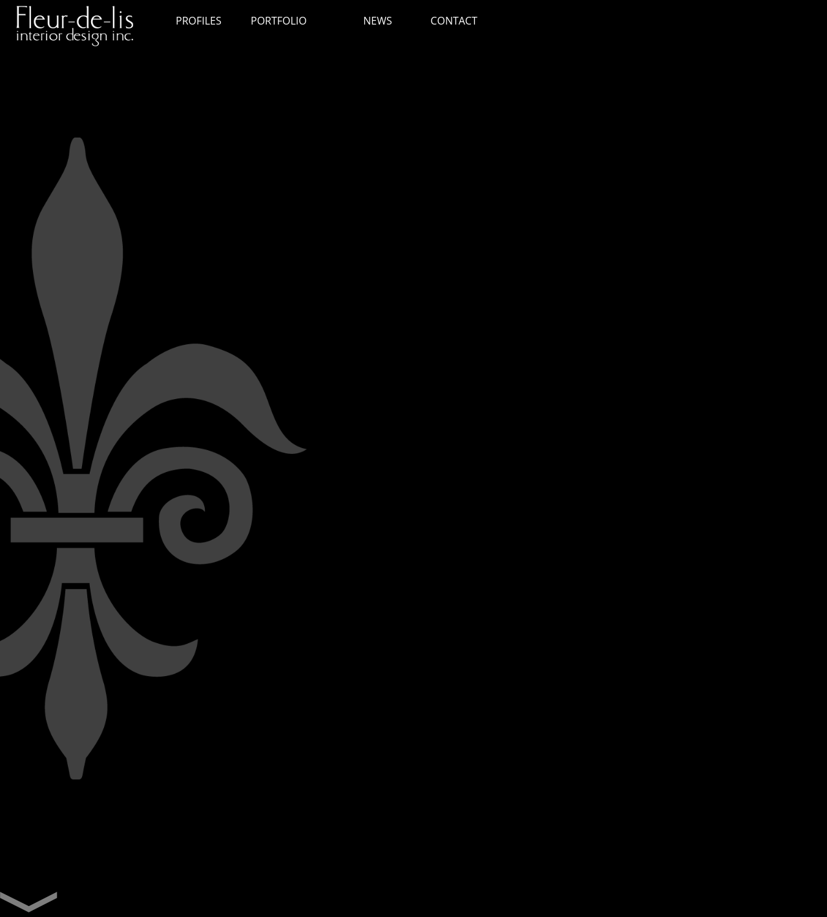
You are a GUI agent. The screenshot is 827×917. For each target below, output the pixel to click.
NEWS (377, 21)
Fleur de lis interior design (81, 28)
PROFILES (199, 21)
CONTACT (453, 21)
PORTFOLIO (279, 21)
